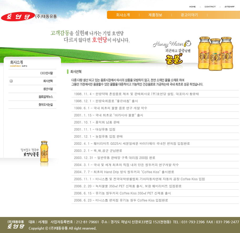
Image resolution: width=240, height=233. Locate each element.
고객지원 (123, 22)
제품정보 (155, 14)
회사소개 (123, 14)
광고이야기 (189, 14)
